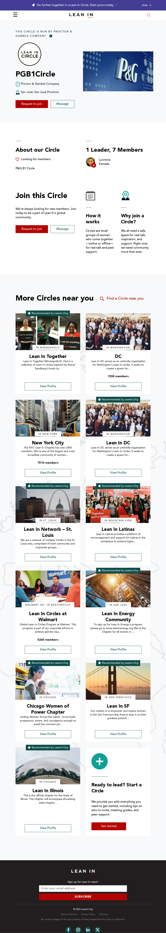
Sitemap (103, 914)
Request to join (31, 104)
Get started (109, 826)
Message (62, 104)
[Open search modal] (148, 15)
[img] (48, 331)
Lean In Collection (115, 919)
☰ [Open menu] (15, 15)
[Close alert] (146, 5)
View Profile (48, 386)
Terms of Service (68, 914)
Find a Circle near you (121, 299)
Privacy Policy (88, 914)
